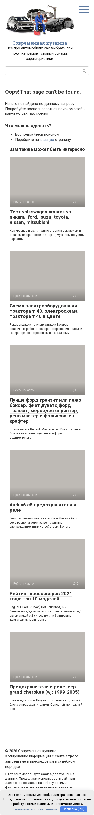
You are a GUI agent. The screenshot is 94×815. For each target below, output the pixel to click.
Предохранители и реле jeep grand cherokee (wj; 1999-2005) (45, 689)
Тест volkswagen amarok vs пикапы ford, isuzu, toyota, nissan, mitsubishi (40, 217)
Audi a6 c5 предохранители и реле (43, 507)
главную (47, 139)
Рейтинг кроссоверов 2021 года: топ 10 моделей (41, 596)
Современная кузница (39, 43)
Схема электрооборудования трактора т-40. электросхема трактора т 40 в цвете (44, 311)
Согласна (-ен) (73, 809)
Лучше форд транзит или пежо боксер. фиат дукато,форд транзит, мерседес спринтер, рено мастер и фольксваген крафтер (45, 410)
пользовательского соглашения (32, 809)
